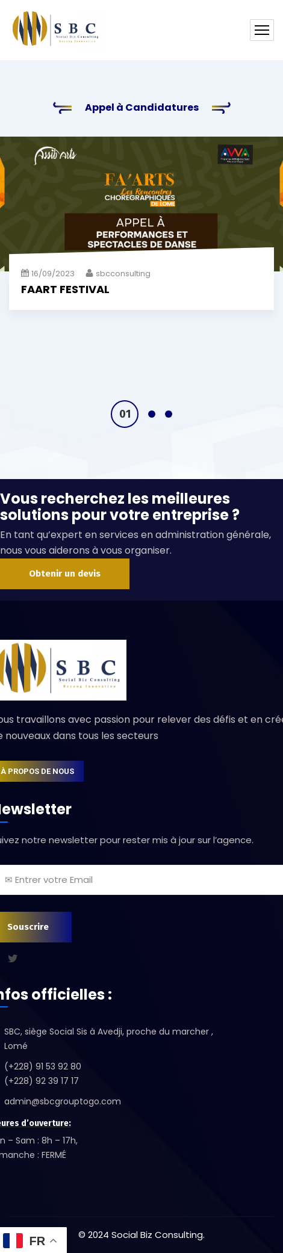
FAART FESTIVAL (65, 289)
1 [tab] (124, 414)
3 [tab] (168, 414)
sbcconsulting (123, 273)
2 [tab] (151, 414)
